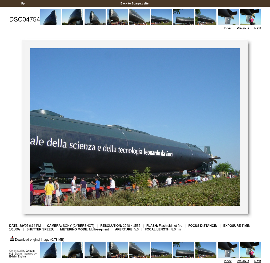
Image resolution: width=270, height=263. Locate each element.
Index (227, 28)
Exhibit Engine (17, 256)
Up (22, 3)
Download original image (29, 239)
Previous (243, 28)
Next (257, 28)
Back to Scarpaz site (134, 3)
